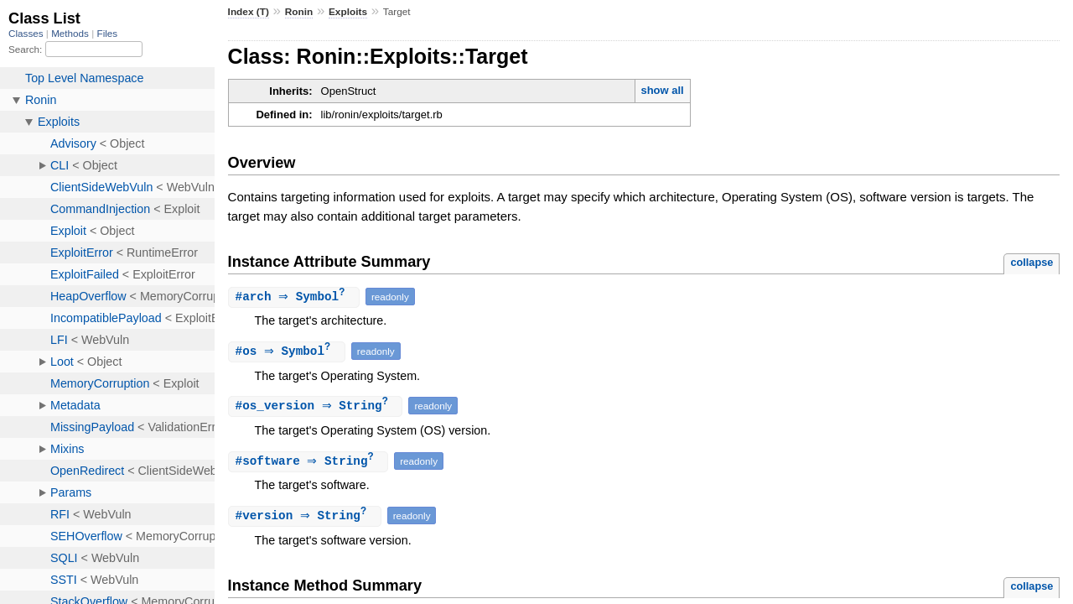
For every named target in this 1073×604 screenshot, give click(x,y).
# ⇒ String (318, 408)
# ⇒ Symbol (296, 297)
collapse (1031, 262)
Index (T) (248, 12)
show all (661, 90)
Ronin (299, 12)
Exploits (348, 12)
